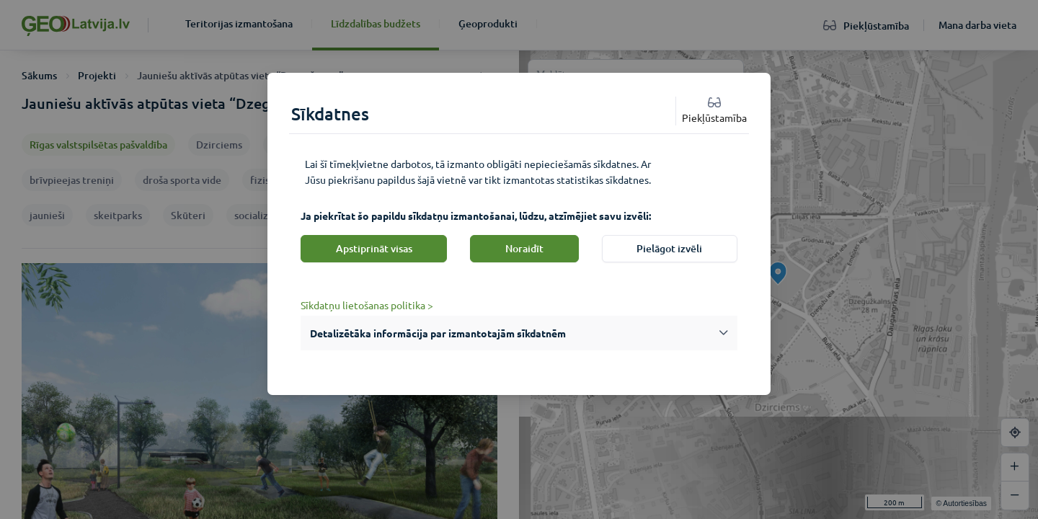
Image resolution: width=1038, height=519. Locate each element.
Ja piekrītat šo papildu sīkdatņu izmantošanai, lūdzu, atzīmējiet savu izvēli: (476, 215)
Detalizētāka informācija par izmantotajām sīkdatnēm (438, 333)
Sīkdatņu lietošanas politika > (367, 304)
